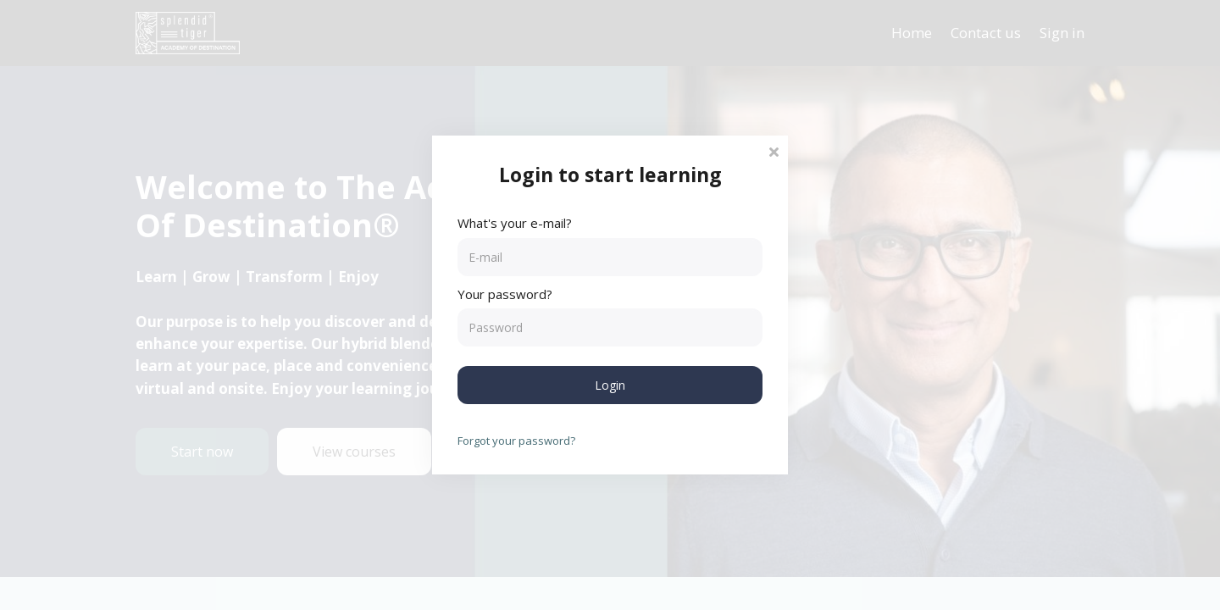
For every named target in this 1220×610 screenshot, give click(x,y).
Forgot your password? (516, 440)
